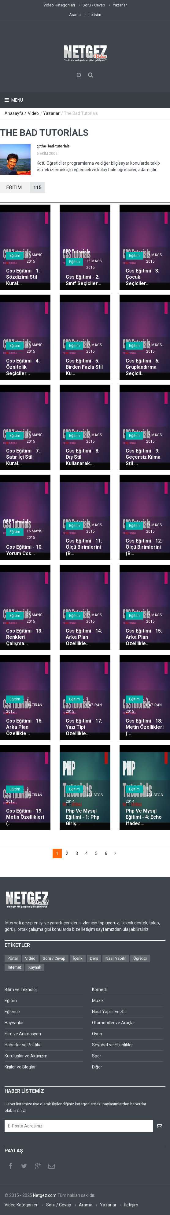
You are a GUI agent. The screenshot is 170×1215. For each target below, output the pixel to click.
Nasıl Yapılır (115, 958)
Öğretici (140, 958)
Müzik (98, 1000)
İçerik (78, 958)
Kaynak (34, 967)
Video (33, 113)
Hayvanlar (14, 1022)
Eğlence (12, 1011)
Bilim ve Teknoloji (21, 989)
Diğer (97, 1066)
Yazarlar (120, 5)
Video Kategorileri (59, 5)
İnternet (14, 967)
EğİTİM (25, 187)
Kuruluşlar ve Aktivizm (26, 1055)
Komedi (99, 989)
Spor (96, 1055)
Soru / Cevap (94, 5)
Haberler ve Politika (23, 1044)
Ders (94, 958)
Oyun (97, 1033)
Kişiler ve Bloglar (20, 1066)
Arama (75, 14)
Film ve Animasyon (23, 1033)
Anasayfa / (16, 113)
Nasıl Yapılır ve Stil (109, 1011)
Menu (16, 100)
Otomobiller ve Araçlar (113, 1022)
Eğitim (14, 255)
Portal (13, 958)
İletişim (94, 14)
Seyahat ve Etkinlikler (112, 1044)
